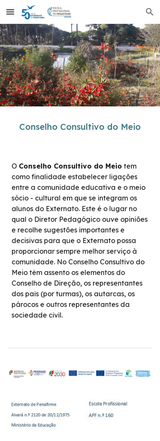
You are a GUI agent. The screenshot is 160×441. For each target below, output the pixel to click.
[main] (80, 127)
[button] (10, 11)
